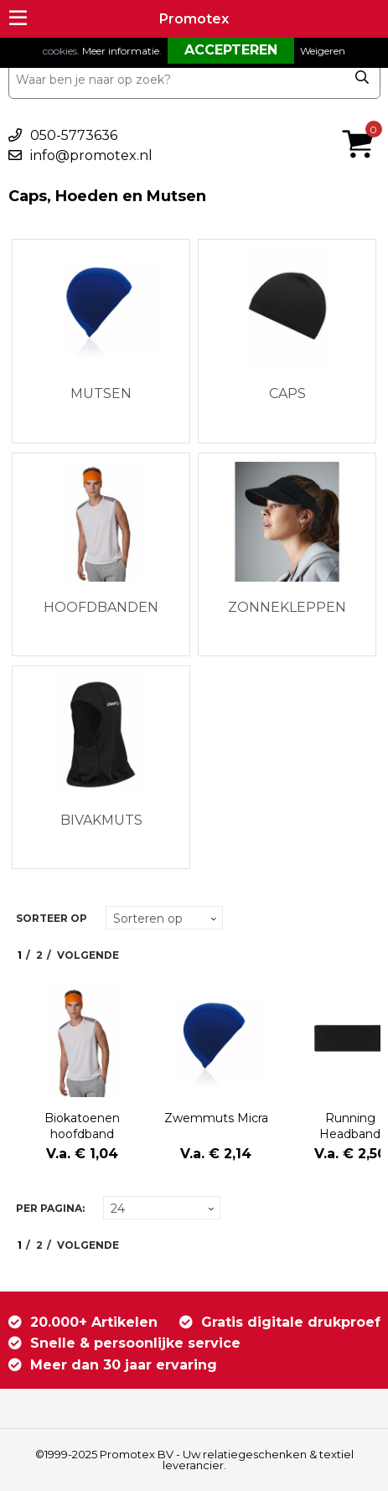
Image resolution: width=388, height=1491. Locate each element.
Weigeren (322, 50)
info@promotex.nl (91, 155)
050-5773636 (73, 135)
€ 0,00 (362, 121)
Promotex (194, 19)
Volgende (88, 955)
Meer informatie (120, 50)
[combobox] (194, 79)
